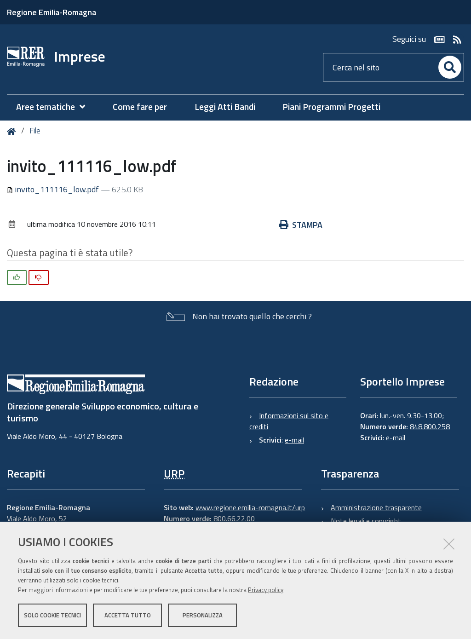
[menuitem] (55, 107)
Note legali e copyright (366, 520)
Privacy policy (265, 589)
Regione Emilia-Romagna (51, 12)
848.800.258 (430, 426)
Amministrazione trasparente (376, 507)
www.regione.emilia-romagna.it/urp (250, 507)
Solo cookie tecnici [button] (52, 615)
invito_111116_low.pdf (54, 189)
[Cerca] (449, 67)
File (34, 131)
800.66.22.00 (234, 518)
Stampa (300, 225)
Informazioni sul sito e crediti (288, 421)
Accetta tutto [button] (127, 615)
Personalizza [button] (203, 615)
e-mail (294, 439)
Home (13, 131)
